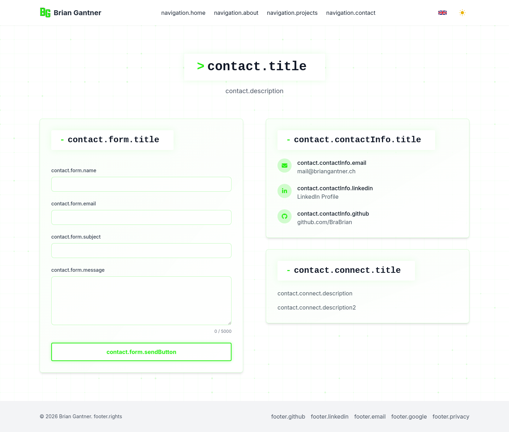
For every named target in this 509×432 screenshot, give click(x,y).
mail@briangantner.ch (326, 171)
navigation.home (183, 12)
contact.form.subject (76, 237)
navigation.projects (292, 12)
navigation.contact (351, 12)
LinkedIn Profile (318, 196)
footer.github (288, 416)
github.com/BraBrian (324, 222)
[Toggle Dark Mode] (462, 13)
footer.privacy (451, 416)
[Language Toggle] (442, 12)
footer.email (370, 416)
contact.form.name (73, 170)
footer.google (409, 416)
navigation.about (236, 12)
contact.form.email (73, 203)
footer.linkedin (330, 416)
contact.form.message (78, 270)
